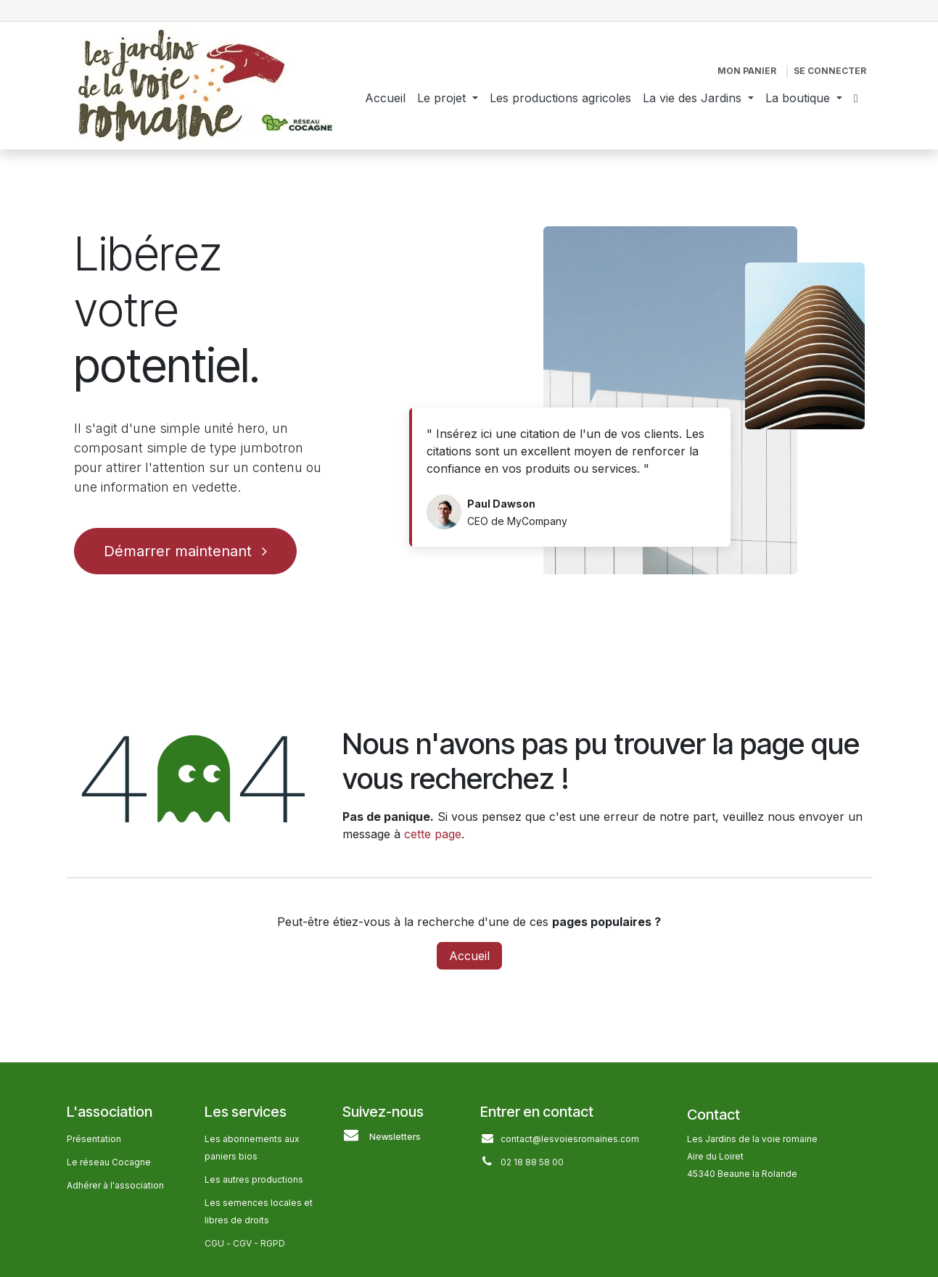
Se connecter (830, 70)
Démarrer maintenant (185, 551)
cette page (432, 834)
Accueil (469, 956)
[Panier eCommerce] (747, 71)
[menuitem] (385, 97)
